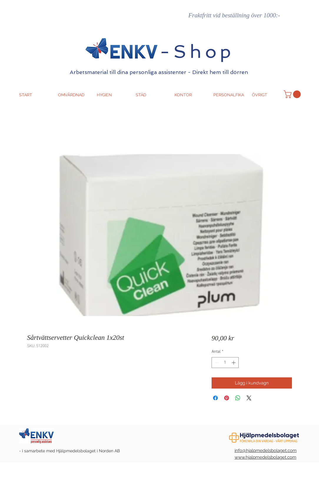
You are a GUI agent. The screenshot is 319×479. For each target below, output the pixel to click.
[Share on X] (248, 397)
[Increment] (234, 362)
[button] (293, 94)
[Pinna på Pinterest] (226, 397)
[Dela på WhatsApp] (237, 397)
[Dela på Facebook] (215, 397)
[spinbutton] (225, 362)
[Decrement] (216, 362)
